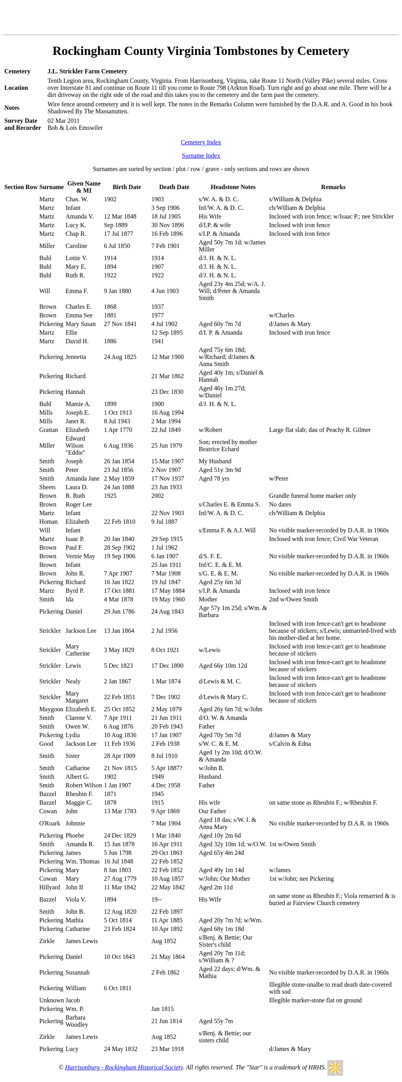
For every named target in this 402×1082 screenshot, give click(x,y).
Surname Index (201, 155)
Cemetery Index (201, 142)
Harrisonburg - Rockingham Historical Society (124, 1067)
